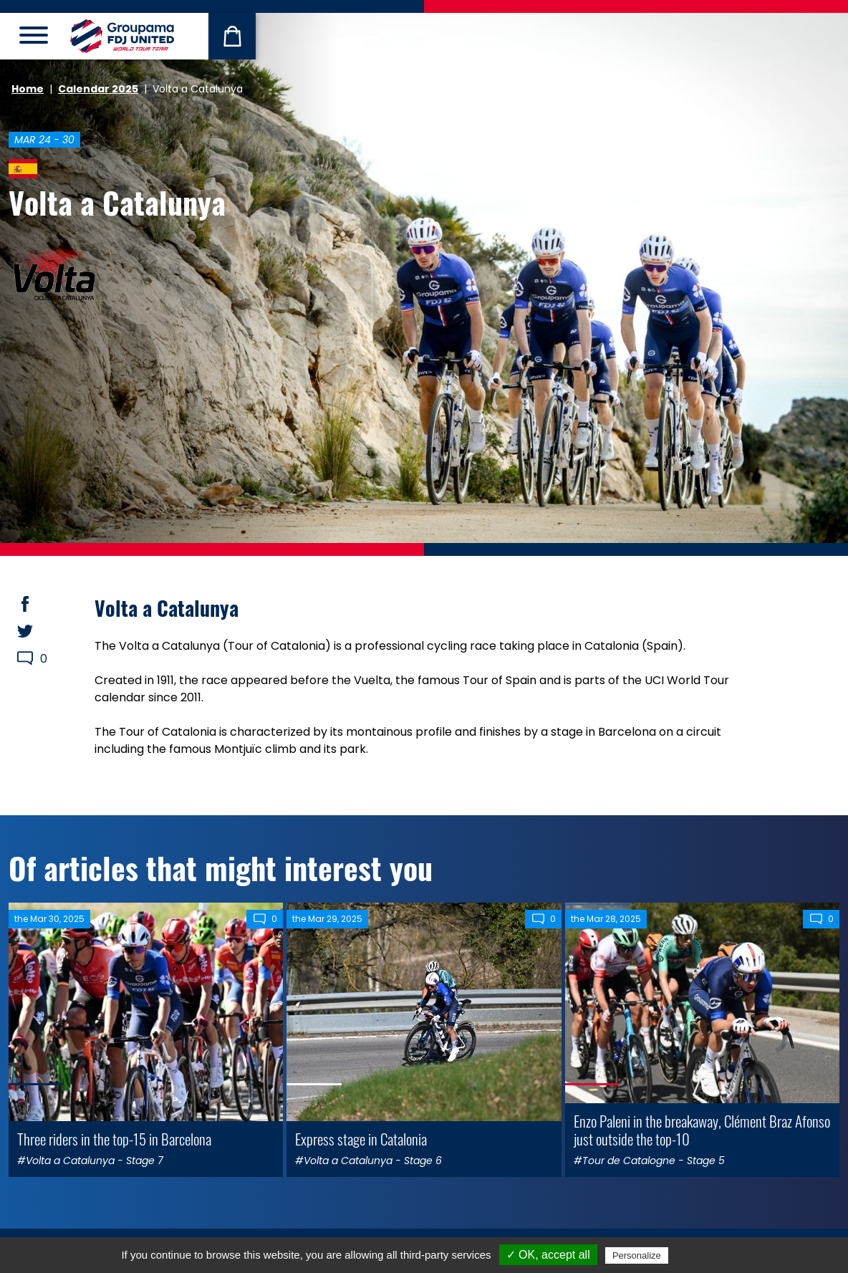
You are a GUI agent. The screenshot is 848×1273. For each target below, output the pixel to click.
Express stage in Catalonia (361, 1139)
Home (27, 89)
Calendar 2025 (98, 89)
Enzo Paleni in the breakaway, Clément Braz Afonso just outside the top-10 (702, 1130)
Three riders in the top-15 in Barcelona (114, 1139)
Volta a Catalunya (117, 202)
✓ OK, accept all (548, 1255)
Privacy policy (706, 1255)
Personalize (636, 1255)
